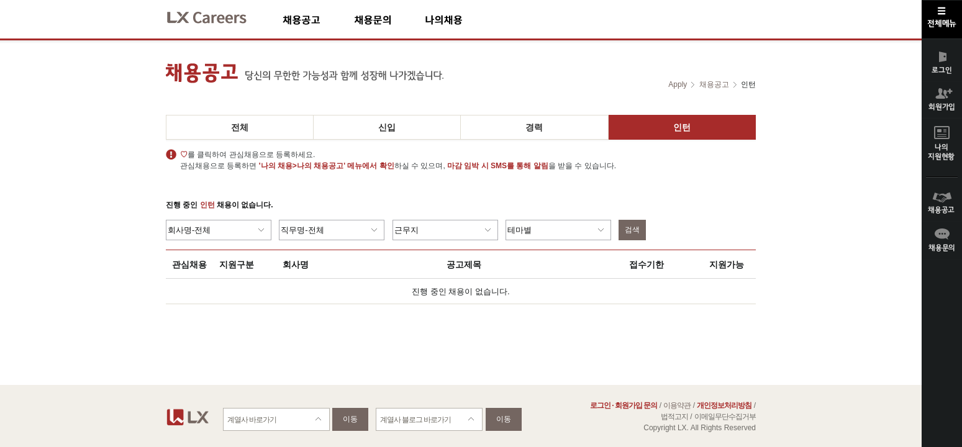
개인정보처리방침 (724, 405)
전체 (239, 127)
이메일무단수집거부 (725, 416)
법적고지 (674, 416)
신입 (387, 127)
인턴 (682, 127)
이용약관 (677, 405)
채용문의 (389, 19)
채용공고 (318, 19)
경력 (534, 127)
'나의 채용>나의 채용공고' (302, 165)
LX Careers (217, 15)
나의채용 (462, 19)
